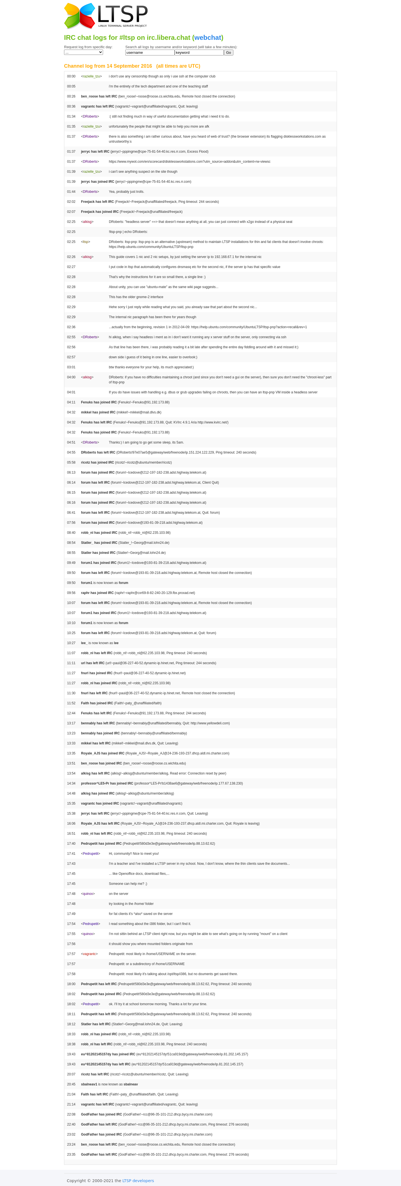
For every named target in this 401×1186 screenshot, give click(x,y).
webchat (207, 37)
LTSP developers (138, 1180)
